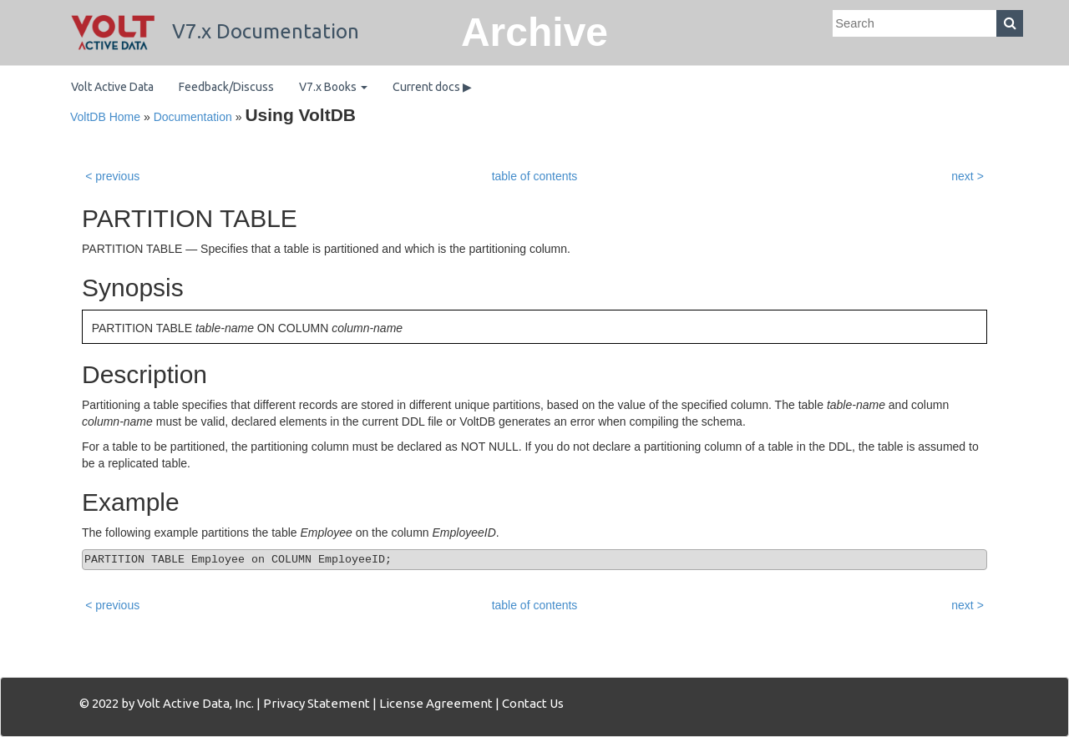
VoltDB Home (105, 117)
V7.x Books (333, 86)
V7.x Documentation (215, 31)
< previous (112, 176)
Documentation (193, 117)
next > (967, 176)
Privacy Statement (316, 703)
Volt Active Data (112, 86)
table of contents (535, 176)
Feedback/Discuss (226, 86)
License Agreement (436, 703)
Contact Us (533, 703)
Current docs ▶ (432, 86)
